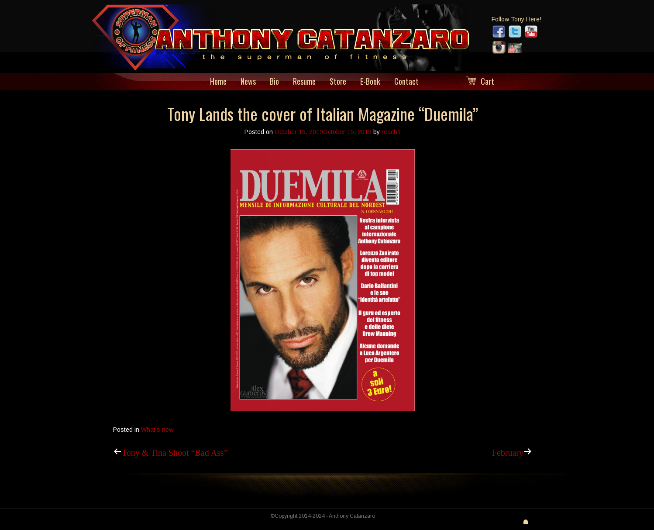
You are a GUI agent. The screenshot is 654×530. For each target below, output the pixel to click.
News (248, 81)
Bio (274, 81)
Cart (487, 81)
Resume (304, 81)
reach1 (391, 131)
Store (338, 81)
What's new (157, 429)
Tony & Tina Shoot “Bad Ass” (175, 451)
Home (218, 81)
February (507, 451)
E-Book (370, 81)
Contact (406, 81)
